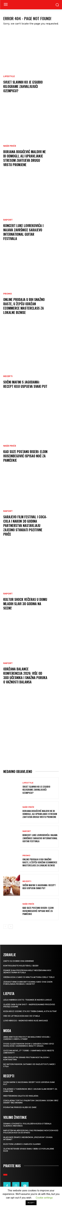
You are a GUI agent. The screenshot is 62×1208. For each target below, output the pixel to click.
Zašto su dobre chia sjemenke (18, 961)
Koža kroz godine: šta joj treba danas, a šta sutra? (30, 1011)
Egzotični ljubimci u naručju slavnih (22, 1144)
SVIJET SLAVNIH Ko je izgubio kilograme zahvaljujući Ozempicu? (23, 86)
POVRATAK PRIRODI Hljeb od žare (19, 1107)
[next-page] (11, 926)
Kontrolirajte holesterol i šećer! (21, 966)
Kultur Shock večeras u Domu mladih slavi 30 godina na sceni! (25, 603)
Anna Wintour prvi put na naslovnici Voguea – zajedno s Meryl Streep (27, 1038)
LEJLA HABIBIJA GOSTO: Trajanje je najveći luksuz (27, 1000)
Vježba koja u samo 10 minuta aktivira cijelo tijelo (29, 977)
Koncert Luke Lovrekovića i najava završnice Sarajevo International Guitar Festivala (23, 232)
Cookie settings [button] (44, 1197)
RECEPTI (8, 376)
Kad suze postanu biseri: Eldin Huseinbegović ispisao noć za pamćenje (25, 456)
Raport (8, 220)
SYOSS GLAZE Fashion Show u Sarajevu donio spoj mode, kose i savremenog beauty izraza (28, 1045)
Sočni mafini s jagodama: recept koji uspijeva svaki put (25, 384)
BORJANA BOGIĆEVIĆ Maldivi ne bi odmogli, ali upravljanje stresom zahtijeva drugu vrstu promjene (24, 158)
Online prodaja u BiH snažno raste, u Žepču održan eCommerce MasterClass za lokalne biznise (24, 306)
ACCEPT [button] (31, 1203)
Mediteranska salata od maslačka (20, 1096)
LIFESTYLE (9, 76)
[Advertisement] (31, 730)
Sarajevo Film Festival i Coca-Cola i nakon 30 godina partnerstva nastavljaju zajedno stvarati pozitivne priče (25, 525)
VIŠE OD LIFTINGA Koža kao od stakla (21, 1016)
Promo (7, 294)
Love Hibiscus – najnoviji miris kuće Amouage (25, 1021)
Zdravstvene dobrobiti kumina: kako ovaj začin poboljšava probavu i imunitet (27, 983)
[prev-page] (5, 926)
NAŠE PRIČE (9, 146)
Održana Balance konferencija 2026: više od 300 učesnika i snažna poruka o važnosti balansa (25, 675)
